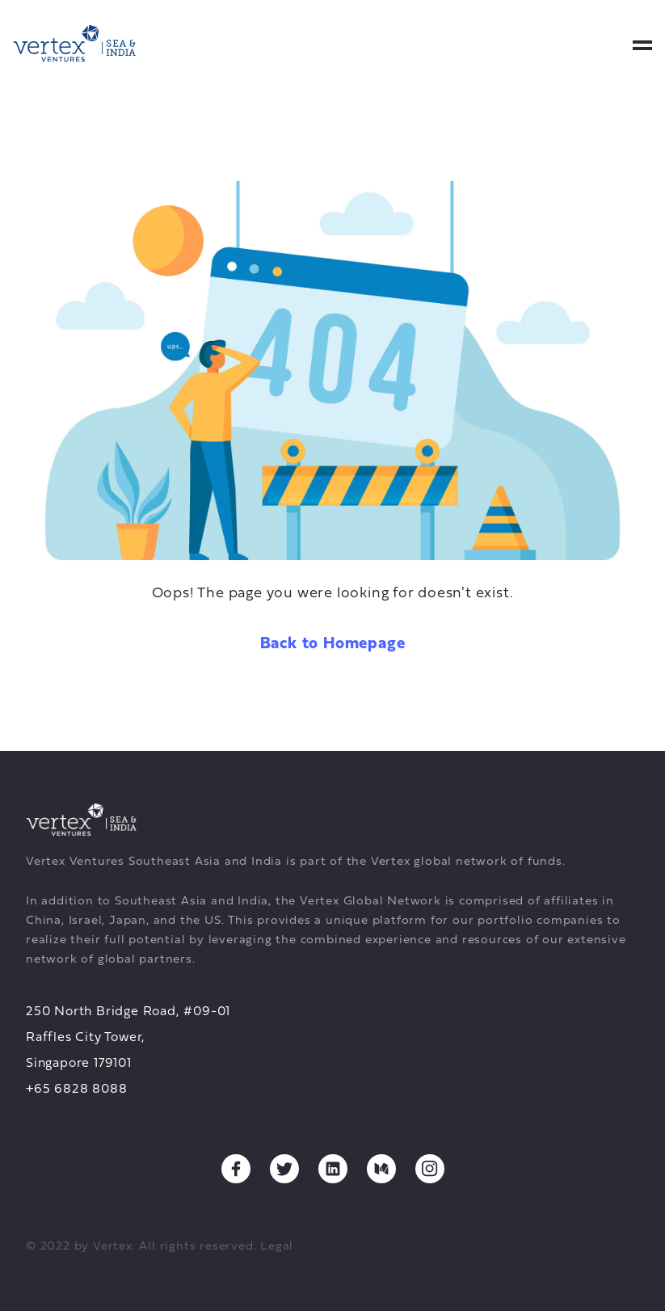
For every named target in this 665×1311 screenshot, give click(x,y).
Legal (276, 1247)
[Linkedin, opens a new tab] (333, 1169)
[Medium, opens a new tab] (381, 1169)
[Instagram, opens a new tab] (430, 1169)
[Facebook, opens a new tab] (236, 1169)
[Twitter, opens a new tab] (284, 1169)
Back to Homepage (333, 644)
